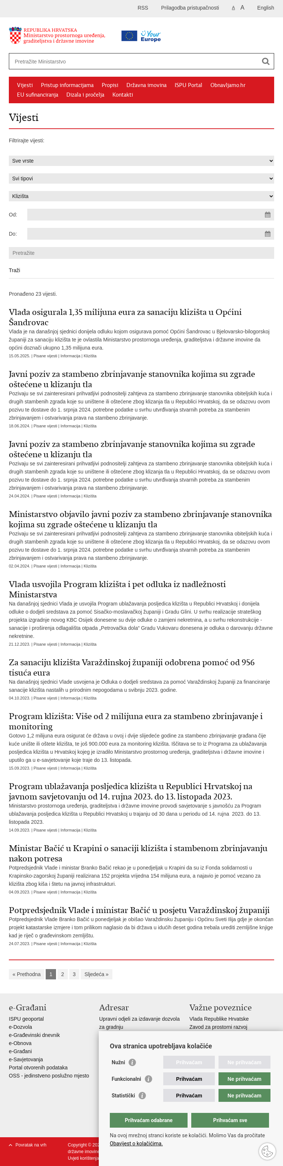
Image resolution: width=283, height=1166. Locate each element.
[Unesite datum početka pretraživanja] (150, 215)
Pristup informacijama (67, 85)
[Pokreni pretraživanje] (265, 61)
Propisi (110, 85)
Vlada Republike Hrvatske (219, 1019)
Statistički (123, 1096)
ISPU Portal (188, 85)
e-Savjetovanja (26, 1059)
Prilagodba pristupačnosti (190, 8)
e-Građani (20, 1051)
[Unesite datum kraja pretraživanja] (150, 234)
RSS (142, 8)
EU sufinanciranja (37, 94)
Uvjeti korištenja (83, 1158)
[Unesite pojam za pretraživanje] (118, 61)
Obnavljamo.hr (227, 85)
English (265, 8)
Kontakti (122, 94)
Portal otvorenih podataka (38, 1067)
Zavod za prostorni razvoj (218, 1027)
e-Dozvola (20, 1027)
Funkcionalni (126, 1079)
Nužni (118, 1062)
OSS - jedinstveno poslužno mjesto (49, 1076)
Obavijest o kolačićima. (136, 1143)
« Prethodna (27, 974)
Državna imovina (146, 85)
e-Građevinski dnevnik (34, 1035)
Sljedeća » (96, 974)
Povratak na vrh (30, 1145)
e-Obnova (20, 1043)
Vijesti (25, 85)
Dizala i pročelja (85, 94)
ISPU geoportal (26, 1019)
